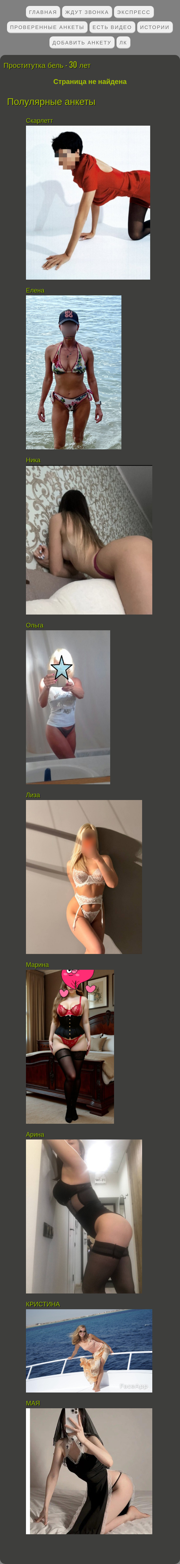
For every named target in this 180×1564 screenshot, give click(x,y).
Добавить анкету (82, 42)
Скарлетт (40, 120)
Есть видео (112, 26)
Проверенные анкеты (47, 26)
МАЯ (33, 1403)
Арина (35, 1134)
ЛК (123, 42)
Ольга (35, 625)
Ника (33, 460)
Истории (154, 26)
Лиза (33, 795)
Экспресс (134, 11)
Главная (43, 11)
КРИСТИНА (44, 1304)
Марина (37, 964)
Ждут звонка (87, 11)
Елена (35, 290)
